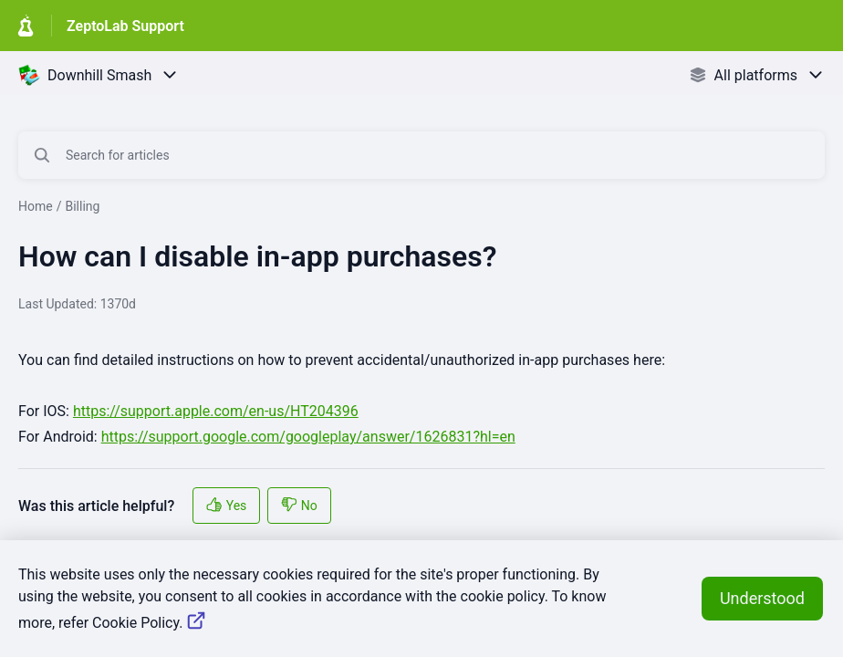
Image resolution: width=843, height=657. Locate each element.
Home (35, 206)
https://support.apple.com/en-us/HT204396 (216, 411)
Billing (82, 206)
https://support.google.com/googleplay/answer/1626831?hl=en (308, 436)
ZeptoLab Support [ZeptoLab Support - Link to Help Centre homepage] (125, 26)
